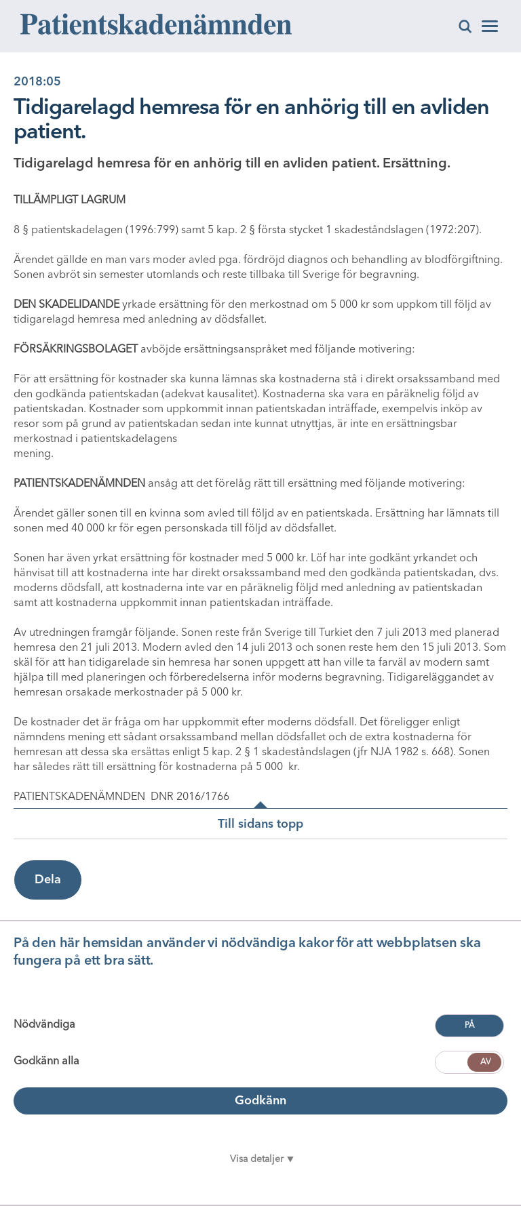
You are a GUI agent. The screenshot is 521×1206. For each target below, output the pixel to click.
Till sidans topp (260, 824)
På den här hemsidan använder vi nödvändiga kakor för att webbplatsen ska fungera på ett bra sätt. (247, 952)
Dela (48, 880)
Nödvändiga (44, 1025)
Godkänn (260, 1101)
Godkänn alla (46, 1061)
